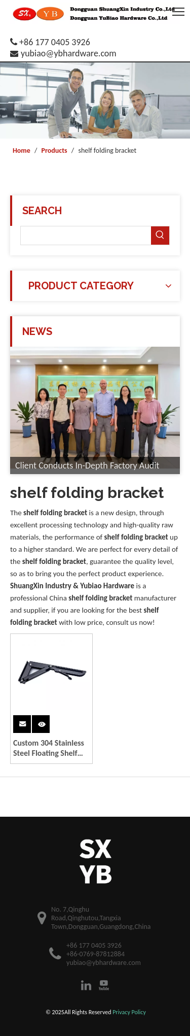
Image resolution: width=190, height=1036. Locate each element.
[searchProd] (86, 235)
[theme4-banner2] (95, 100)
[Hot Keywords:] (160, 235)
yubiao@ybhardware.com (69, 53)
